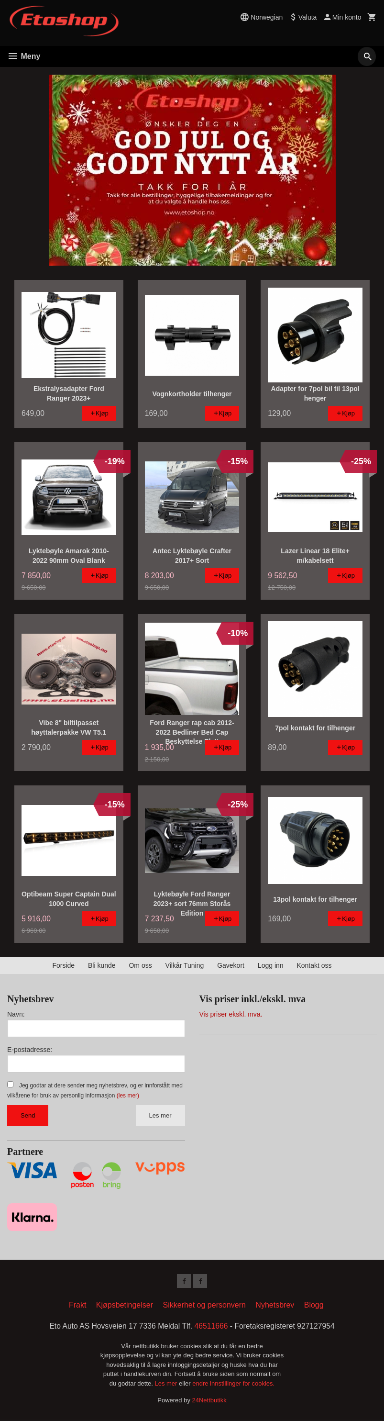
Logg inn (271, 965)
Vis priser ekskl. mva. (231, 1014)
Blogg (314, 1306)
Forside (63, 965)
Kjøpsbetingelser (124, 1306)
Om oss (140, 965)
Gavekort (230, 965)
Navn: (16, 1014)
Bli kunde (102, 965)
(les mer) (128, 1095)
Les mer (160, 1115)
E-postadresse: (29, 1049)
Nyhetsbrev (274, 1306)
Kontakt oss (313, 965)
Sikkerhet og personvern (204, 1306)
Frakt (77, 1306)
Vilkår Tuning (184, 965)
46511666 (212, 1327)
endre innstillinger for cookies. (233, 1384)
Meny (23, 56)
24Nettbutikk (209, 1401)
